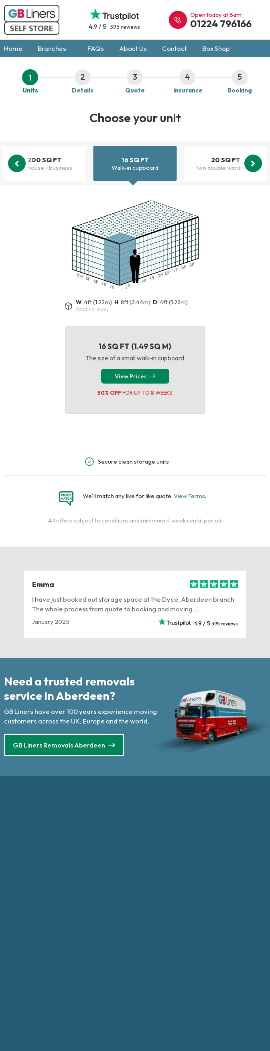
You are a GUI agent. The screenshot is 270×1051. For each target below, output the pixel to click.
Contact (174, 48)
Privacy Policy (154, 905)
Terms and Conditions (163, 916)
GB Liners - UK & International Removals (189, 948)
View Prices (135, 376)
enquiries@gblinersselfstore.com (189, 828)
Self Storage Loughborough (41, 958)
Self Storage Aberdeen (35, 905)
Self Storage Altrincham (36, 916)
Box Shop (216, 48)
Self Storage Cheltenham (37, 937)
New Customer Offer (163, 937)
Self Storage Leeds (29, 948)
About (143, 926)
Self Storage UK (168, 888)
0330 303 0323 (165, 817)
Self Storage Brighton (33, 926)
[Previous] (17, 164)
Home (13, 48)
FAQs (95, 48)
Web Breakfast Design (198, 967)
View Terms (189, 496)
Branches (55, 48)
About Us (133, 48)
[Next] (253, 164)
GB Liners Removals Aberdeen (64, 745)
